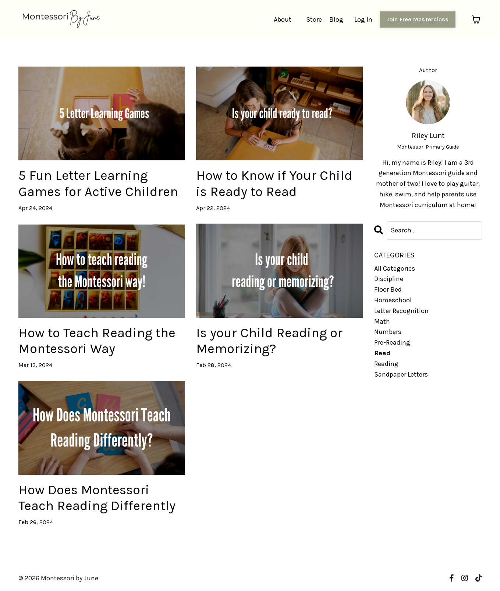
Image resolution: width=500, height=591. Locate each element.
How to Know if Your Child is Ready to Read (274, 183)
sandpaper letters (401, 374)
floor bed (388, 289)
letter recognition (401, 311)
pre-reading (392, 342)
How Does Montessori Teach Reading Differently (96, 497)
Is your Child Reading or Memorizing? (269, 340)
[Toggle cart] (476, 19)
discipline (388, 279)
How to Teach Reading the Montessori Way (96, 340)
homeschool (393, 300)
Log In (363, 19)
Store (314, 19)
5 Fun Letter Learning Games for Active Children (98, 183)
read (382, 353)
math (382, 321)
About (282, 19)
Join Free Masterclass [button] (417, 19)
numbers (387, 332)
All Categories (394, 268)
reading (386, 364)
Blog (336, 19)
